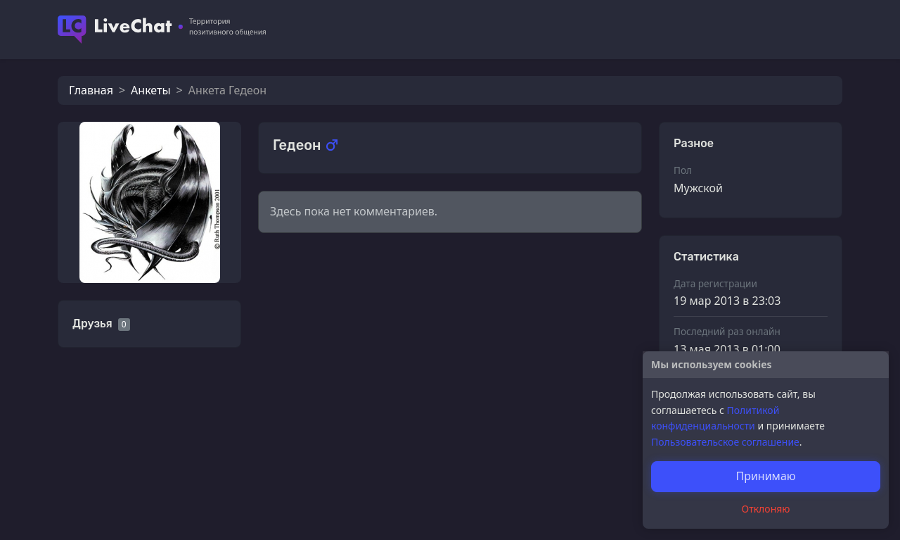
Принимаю (765, 476)
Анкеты (150, 90)
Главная (91, 90)
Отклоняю (766, 508)
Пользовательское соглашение (725, 441)
